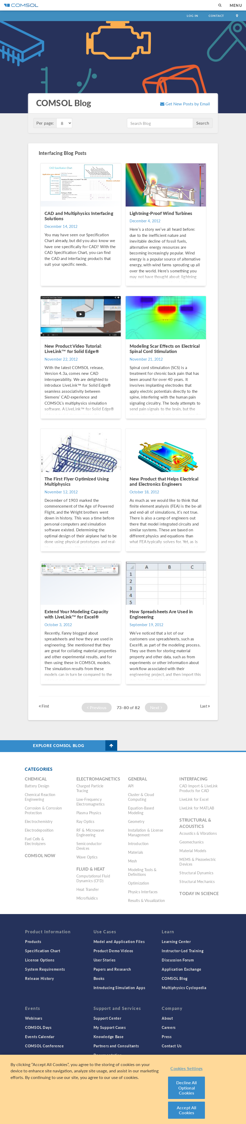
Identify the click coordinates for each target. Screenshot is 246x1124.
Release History (39, 978)
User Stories (105, 960)
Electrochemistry (38, 821)
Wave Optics (87, 857)
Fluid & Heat (90, 869)
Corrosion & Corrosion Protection (43, 810)
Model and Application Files (119, 941)
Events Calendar (40, 1036)
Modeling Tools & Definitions (142, 872)
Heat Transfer (87, 889)
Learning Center (176, 941)
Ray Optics (85, 821)
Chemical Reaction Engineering (40, 797)
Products (33, 941)
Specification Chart (42, 950)
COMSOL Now (40, 855)
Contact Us (171, 1045)
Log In (192, 16)
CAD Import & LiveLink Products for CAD (198, 788)
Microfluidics (87, 898)
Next (156, 707)
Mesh (132, 860)
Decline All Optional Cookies (186, 1087)
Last (205, 706)
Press (167, 1036)
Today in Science (198, 893)
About (167, 1018)
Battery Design (37, 785)
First (44, 706)
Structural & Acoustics (195, 823)
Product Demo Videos (113, 950)
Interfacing (193, 779)
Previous (96, 707)
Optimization (138, 883)
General (137, 779)
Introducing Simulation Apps (119, 987)
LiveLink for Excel (193, 799)
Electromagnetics (98, 779)
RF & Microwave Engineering (90, 832)
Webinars (33, 1018)
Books (99, 978)
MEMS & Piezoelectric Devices (197, 862)
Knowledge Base (109, 1036)
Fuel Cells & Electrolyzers (35, 841)
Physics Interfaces (143, 891)
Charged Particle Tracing (89, 788)
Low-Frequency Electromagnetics (90, 802)
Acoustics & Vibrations (198, 833)
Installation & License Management (145, 832)
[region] (123, 1089)
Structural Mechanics (197, 881)
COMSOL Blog (175, 978)
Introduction (138, 843)
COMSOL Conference (44, 1045)
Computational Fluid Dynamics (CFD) (93, 878)
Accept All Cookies (186, 1110)
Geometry (136, 821)
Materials (135, 852)
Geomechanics (191, 842)
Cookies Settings (186, 1068)
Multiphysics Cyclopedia (184, 987)
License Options (40, 960)
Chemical (36, 779)
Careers (169, 1027)
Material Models (192, 850)
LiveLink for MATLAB (196, 808)
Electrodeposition (39, 830)
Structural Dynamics (196, 872)
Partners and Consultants (116, 1045)
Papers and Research (112, 969)
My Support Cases (110, 1027)
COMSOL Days (38, 1027)
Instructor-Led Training (182, 950)
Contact (216, 16)
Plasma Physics (88, 812)
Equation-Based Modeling (141, 810)
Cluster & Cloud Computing (141, 797)
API (131, 785)
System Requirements (45, 969)
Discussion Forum (178, 960)
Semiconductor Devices (89, 846)
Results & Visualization (146, 900)
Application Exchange (181, 969)
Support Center (107, 1018)
